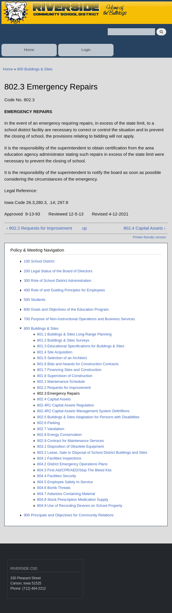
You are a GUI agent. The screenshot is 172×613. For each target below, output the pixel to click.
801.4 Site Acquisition (54, 352)
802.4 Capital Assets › (145, 228)
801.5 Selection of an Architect (62, 358)
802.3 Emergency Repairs (58, 393)
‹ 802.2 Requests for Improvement (39, 228)
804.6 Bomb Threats (54, 487)
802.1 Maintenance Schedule (61, 381)
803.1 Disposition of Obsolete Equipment (70, 446)
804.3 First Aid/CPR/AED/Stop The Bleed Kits (74, 470)
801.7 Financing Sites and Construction (69, 370)
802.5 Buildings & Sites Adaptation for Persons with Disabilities (88, 417)
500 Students (34, 299)
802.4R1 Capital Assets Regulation (65, 405)
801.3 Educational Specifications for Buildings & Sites (80, 346)
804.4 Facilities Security (56, 476)
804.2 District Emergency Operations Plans (72, 464)
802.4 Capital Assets (54, 399)
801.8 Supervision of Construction (64, 376)
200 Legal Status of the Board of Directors (58, 271)
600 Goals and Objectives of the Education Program (66, 309)
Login (85, 50)
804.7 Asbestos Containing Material (66, 494)
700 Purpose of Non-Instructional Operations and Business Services (79, 319)
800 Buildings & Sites (34, 69)
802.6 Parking (48, 423)
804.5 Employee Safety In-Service (65, 482)
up (84, 228)
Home (29, 50)
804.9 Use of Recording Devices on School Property (79, 505)
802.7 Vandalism (50, 429)
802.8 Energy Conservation (59, 434)
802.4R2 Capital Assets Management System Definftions (83, 411)
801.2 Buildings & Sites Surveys (63, 340)
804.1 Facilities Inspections (59, 458)
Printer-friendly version (149, 237)
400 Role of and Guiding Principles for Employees (64, 290)
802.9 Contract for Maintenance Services (70, 440)
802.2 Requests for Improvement (64, 387)
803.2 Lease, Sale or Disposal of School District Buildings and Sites (92, 452)
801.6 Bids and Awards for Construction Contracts (78, 364)
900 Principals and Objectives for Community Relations (69, 515)
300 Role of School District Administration (57, 280)
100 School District (39, 261)
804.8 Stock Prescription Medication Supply (72, 499)
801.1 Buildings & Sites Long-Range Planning (74, 334)
